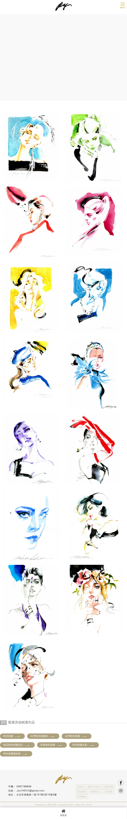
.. (74, 804)
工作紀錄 (108, 791)
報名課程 (109, 786)
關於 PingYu (94, 786)
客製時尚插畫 (51, 744)
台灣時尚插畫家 (42, 736)
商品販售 (81, 791)
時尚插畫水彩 (83, 744)
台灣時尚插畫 (75, 736)
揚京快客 (52, 804)
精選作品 (95, 791)
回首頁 (63, 813)
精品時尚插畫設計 (16, 744)
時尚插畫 (11, 736)
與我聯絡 (81, 796)
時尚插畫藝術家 (15, 753)
